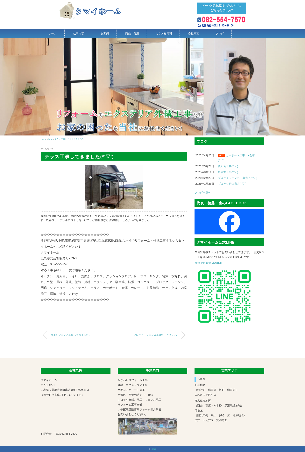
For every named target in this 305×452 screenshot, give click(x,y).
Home (153, 449)
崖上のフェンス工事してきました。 (71, 335)
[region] (152, 87)
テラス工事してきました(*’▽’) (68, 139)
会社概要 (193, 33)
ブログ (220, 33)
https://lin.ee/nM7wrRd (208, 262)
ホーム (52, 33)
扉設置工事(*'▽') (228, 172)
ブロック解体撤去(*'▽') (232, 183)
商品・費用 (132, 33)
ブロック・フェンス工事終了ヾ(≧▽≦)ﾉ (155, 335)
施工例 (105, 33)
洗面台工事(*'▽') (228, 166)
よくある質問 (163, 33)
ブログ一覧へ (203, 192)
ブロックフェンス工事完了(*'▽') (237, 177)
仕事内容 (78, 33)
